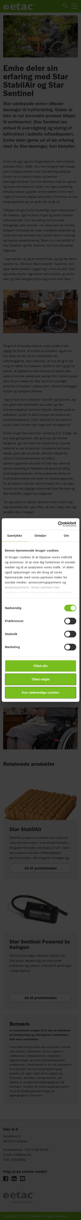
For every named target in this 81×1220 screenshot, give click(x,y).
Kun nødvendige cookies (40, 692)
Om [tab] (66, 535)
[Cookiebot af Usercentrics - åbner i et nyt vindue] (58, 524)
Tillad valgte (40, 679)
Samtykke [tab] (14, 535)
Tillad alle (40, 666)
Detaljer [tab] (40, 535)
